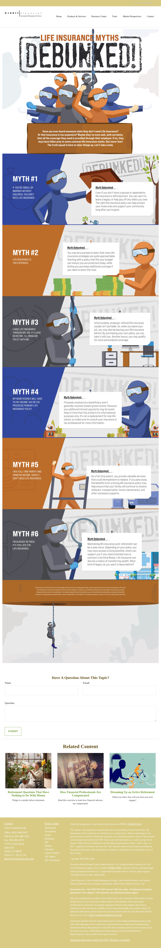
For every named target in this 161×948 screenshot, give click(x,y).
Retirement (50, 827)
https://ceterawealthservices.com (105, 915)
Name (8, 683)
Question (9, 703)
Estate (48, 835)
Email (86, 683)
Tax (47, 842)
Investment (50, 831)
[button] (76, 16)
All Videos (50, 856)
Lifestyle (49, 849)
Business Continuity (120, 940)
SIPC (119, 868)
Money (48, 845)
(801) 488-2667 (143, 3)
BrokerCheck (135, 824)
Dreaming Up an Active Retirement (132, 792)
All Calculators (52, 860)
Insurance (50, 838)
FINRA (112, 868)
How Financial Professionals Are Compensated (80, 793)
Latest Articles (52, 853)
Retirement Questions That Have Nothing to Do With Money (28, 793)
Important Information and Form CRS (89, 940)
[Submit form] (13, 731)
